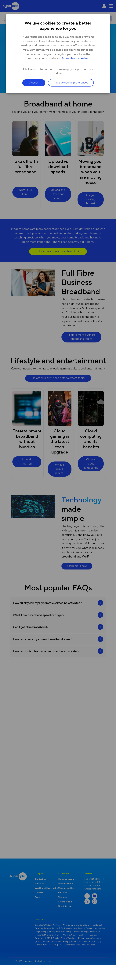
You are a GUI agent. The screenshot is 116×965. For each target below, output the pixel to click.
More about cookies (75, 58)
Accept (33, 83)
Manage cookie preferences (71, 83)
